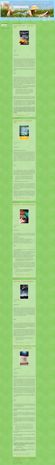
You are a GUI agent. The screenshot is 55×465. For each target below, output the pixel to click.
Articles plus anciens (32, 458)
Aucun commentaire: (27, 274)
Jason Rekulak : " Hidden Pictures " (23, 348)
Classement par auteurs (11, 17)
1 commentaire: (26, 115)
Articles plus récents (16, 458)
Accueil (4, 17)
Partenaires (37, 17)
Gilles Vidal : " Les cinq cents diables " (24, 281)
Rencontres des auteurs (29, 17)
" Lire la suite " (15, 113)
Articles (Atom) (18, 460)
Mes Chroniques (20, 17)
